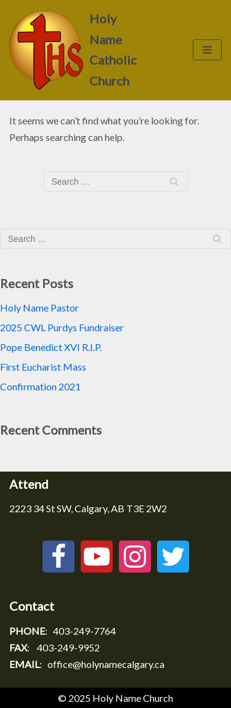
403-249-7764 (84, 631)
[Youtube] (97, 557)
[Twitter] (173, 557)
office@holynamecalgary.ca (105, 664)
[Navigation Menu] (207, 49)
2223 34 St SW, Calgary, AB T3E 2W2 (88, 508)
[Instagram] (135, 557)
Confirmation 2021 (40, 386)
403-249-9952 (68, 647)
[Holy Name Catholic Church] (77, 50)
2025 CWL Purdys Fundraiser (62, 327)
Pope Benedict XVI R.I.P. (51, 347)
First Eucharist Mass (43, 366)
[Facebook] (59, 557)
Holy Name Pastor (39, 307)
